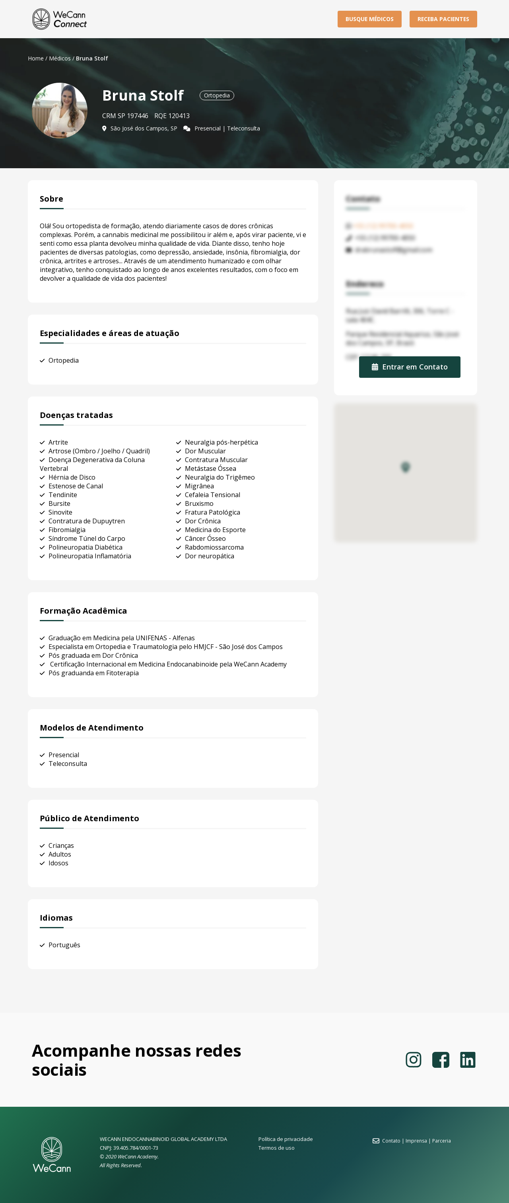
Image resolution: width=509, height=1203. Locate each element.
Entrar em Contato (410, 366)
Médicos (60, 58)
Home (36, 58)
